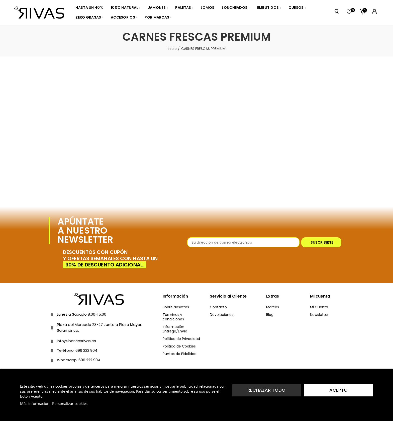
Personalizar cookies (69, 403)
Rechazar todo (266, 390)
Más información (34, 403)
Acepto (338, 390)
